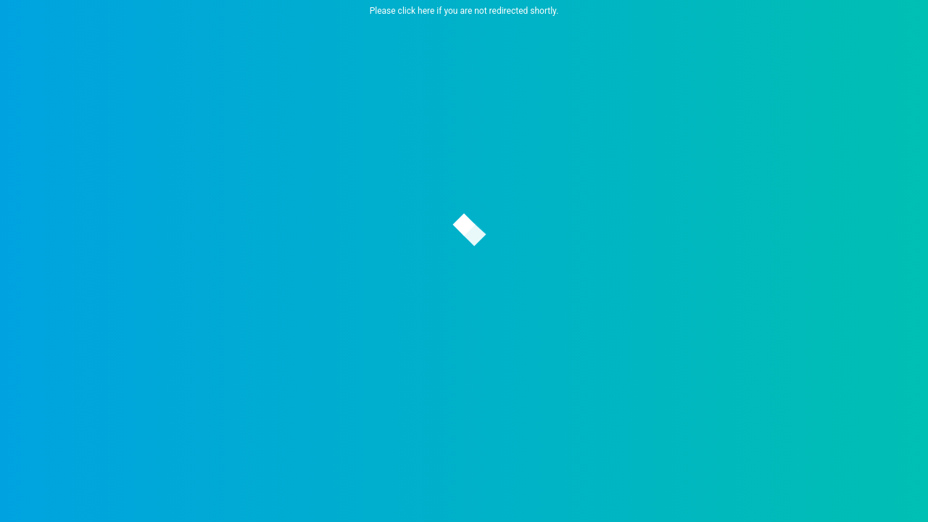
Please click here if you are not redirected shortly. (464, 11)
